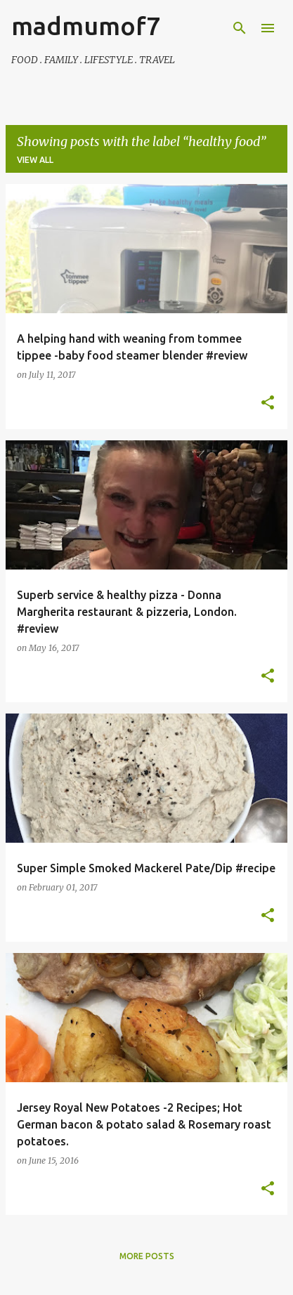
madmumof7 (85, 25)
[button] (267, 403)
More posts (146, 1256)
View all (35, 159)
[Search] (239, 28)
